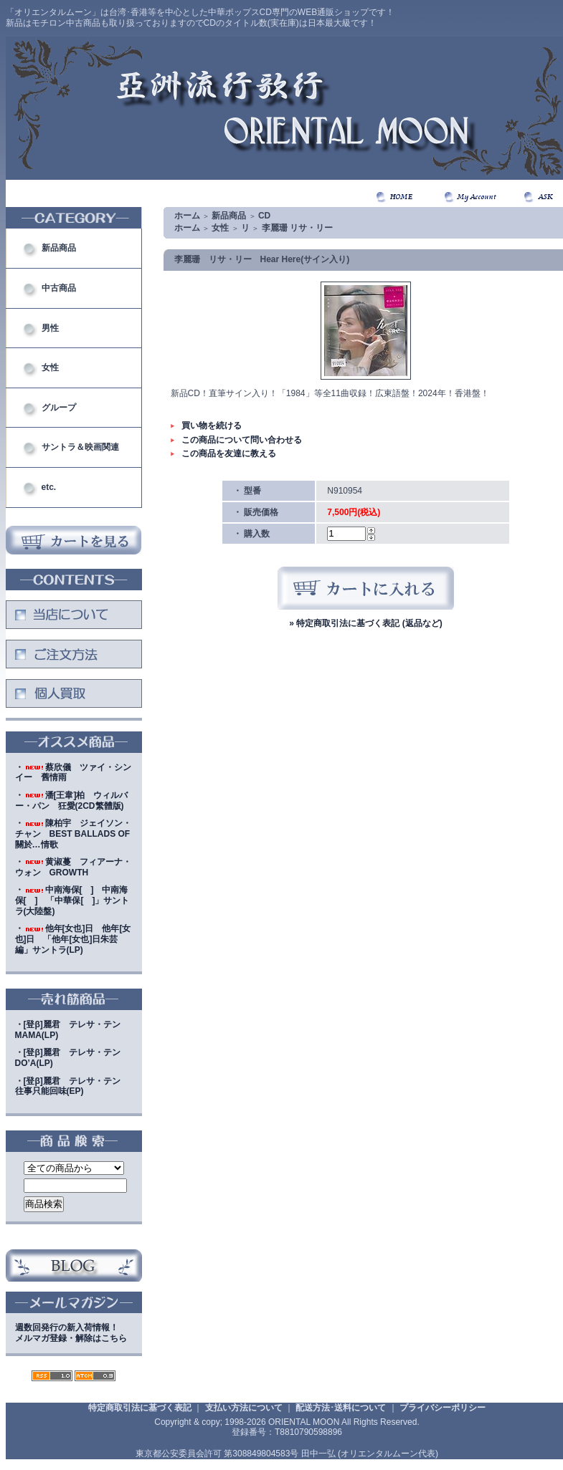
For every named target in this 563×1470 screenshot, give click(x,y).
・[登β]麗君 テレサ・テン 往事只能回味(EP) (72, 1086)
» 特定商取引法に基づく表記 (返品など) (365, 623)
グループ (59, 408)
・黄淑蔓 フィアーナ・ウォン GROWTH (73, 867)
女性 (50, 367)
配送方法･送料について (340, 1408)
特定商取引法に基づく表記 (139, 1408)
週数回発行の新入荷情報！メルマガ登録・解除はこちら (71, 1332)
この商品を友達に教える (228, 453)
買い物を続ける (211, 426)
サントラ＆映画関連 (80, 447)
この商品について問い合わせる (241, 440)
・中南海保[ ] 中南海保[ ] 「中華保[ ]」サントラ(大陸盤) (72, 900)
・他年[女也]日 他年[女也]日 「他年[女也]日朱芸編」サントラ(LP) (73, 938)
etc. (49, 487)
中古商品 (59, 288)
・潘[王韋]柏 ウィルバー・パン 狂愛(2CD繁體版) (71, 800)
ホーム (187, 216)
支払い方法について (244, 1408)
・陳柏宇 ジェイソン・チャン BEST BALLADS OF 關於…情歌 (73, 833)
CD (264, 216)
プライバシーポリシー (442, 1408)
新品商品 (59, 248)
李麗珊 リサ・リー (297, 228)
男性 (50, 328)
